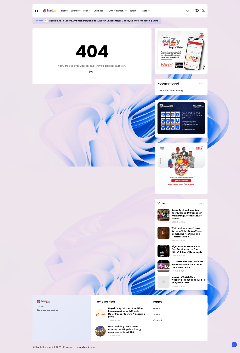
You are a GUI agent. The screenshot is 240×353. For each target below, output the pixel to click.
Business (98, 10)
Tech (85, 10)
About (156, 314)
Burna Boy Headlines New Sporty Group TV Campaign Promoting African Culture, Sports (187, 214)
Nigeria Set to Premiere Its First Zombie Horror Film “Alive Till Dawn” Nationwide (187, 249)
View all (202, 83)
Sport (133, 10)
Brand (74, 10)
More (144, 10)
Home (64, 10)
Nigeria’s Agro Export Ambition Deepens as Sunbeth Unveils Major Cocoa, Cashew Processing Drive (103, 20)
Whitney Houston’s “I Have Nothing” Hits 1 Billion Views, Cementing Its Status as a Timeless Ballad (187, 232)
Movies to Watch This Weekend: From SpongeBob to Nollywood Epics (188, 280)
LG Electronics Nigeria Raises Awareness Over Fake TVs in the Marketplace (187, 264)
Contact (157, 320)
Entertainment (116, 10)
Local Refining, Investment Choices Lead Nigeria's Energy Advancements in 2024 (124, 329)
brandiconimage (86, 347)
